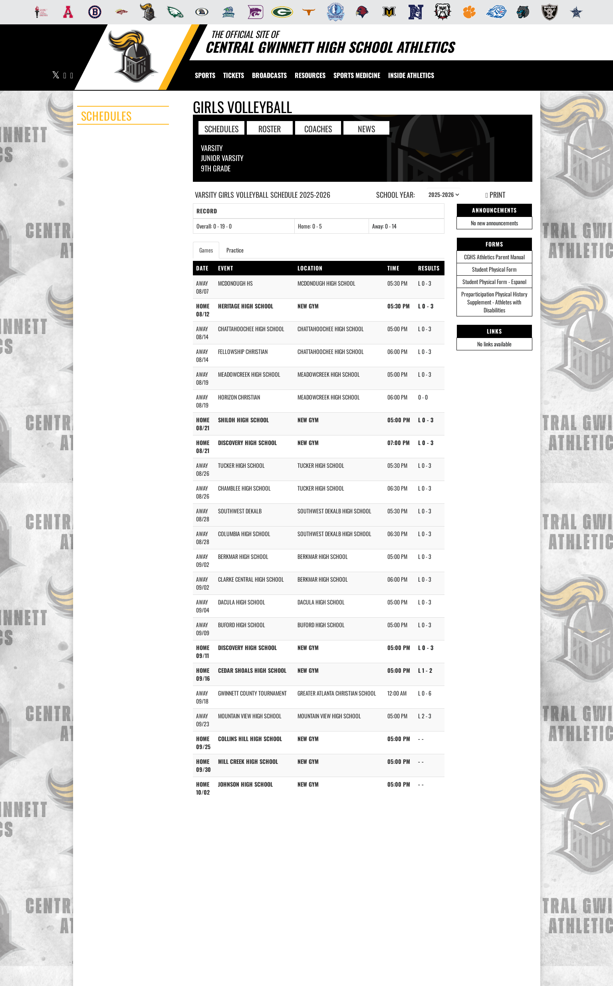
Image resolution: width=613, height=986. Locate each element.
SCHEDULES (221, 128)
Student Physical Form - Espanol (494, 281)
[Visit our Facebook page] (65, 76)
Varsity (212, 148)
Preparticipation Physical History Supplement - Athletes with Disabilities (494, 302)
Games (206, 250)
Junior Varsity (222, 158)
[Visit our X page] (56, 76)
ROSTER (269, 128)
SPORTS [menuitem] (205, 75)
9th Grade (215, 168)
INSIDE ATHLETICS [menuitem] (411, 75)
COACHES (318, 128)
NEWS (366, 128)
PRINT (496, 195)
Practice (235, 250)
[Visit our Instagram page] (71, 76)
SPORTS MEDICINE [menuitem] (356, 75)
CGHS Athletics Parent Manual (494, 256)
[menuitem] (39, 12)
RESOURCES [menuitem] (310, 75)
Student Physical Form (494, 269)
